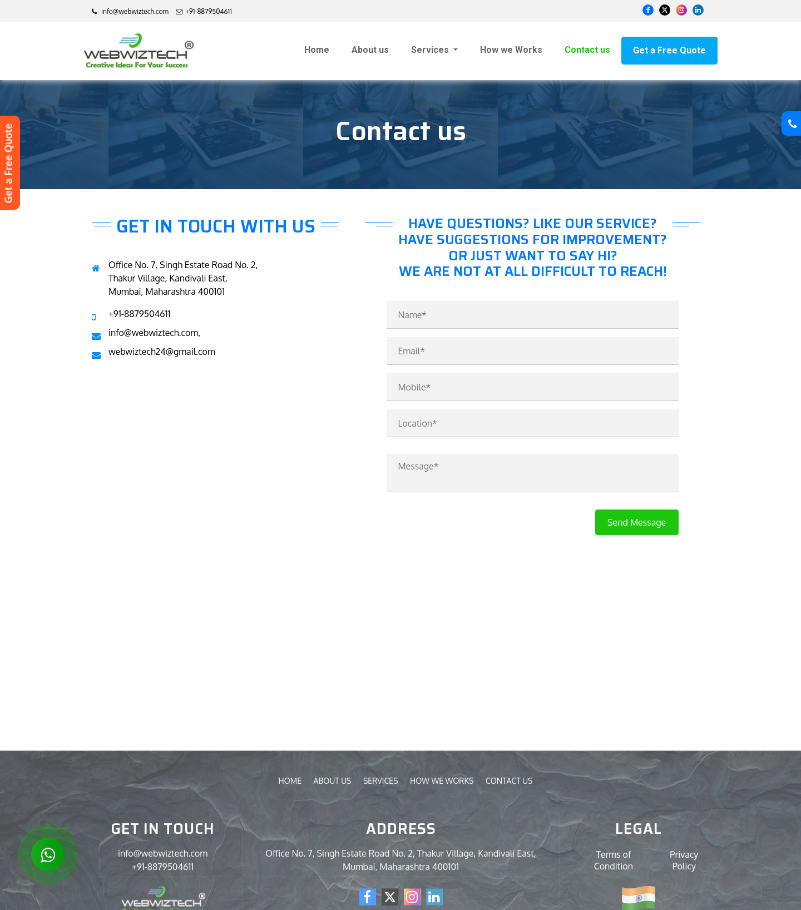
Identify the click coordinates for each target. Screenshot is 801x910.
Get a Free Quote (669, 50)
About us (370, 49)
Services (431, 49)
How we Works (511, 49)
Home (316, 49)
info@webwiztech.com (130, 11)
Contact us (587, 49)
